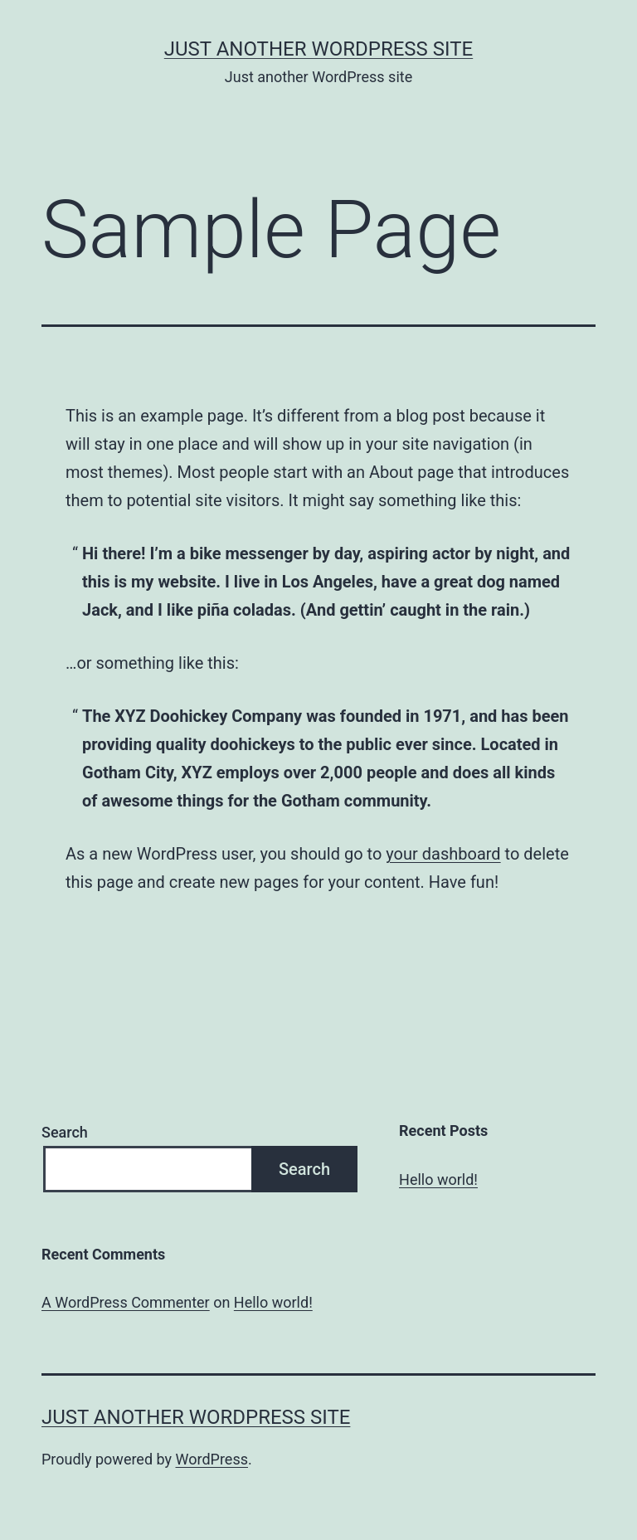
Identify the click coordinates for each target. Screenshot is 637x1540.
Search (64, 1132)
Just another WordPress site (318, 49)
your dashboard (443, 854)
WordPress (212, 1459)
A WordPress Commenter (125, 1302)
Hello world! (438, 1179)
